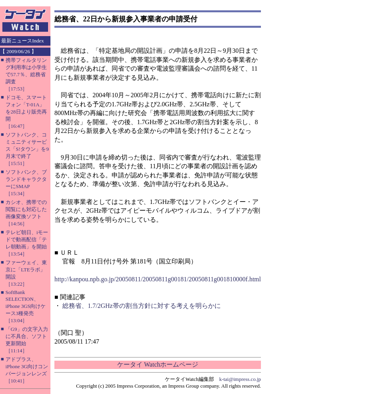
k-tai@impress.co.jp (240, 379)
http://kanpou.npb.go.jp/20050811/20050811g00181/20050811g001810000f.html (157, 279)
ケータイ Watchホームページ (157, 364)
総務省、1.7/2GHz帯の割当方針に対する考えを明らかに (141, 305)
